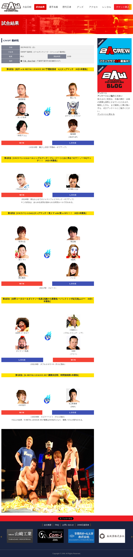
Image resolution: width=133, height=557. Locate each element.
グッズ (80, 7)
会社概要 (48, 525)
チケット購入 (122, 7)
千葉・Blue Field (29, 61)
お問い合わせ (68, 525)
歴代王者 (66, 7)
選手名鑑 (53, 7)
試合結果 (40, 7)
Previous (1, 537)
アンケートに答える (106, 114)
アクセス (93, 7)
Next (132, 537)
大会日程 (27, 7)
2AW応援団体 (83, 525)
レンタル (106, 7)
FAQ (57, 525)
